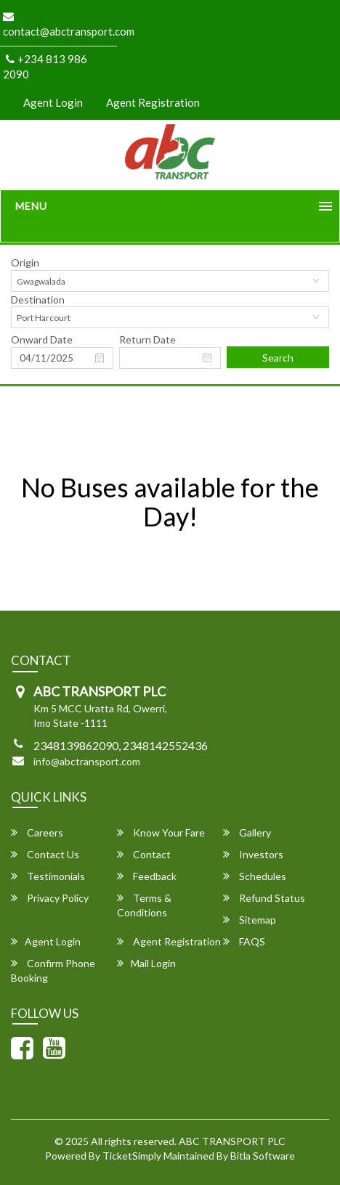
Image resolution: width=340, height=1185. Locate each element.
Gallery (247, 832)
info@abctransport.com (86, 761)
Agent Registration (153, 102)
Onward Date (42, 339)
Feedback (147, 876)
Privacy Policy (50, 898)
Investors (253, 854)
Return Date (147, 339)
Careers (37, 832)
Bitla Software (262, 1155)
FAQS (244, 941)
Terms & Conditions (144, 905)
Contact (144, 854)
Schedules (254, 876)
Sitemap (249, 919)
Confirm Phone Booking (53, 970)
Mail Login (146, 963)
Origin (25, 262)
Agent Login (53, 102)
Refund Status (264, 898)
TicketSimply (131, 1155)
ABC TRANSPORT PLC (232, 1141)
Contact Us (45, 854)
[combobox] (170, 281)
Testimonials (48, 876)
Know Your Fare (161, 832)
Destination (38, 299)
